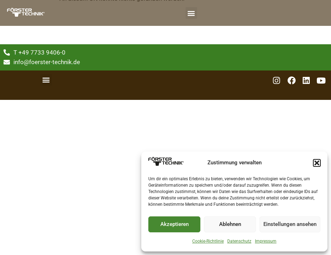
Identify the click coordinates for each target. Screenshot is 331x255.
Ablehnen (230, 224)
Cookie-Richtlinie (208, 241)
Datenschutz (239, 241)
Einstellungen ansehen (289, 224)
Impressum (265, 241)
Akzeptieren (174, 224)
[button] (316, 162)
